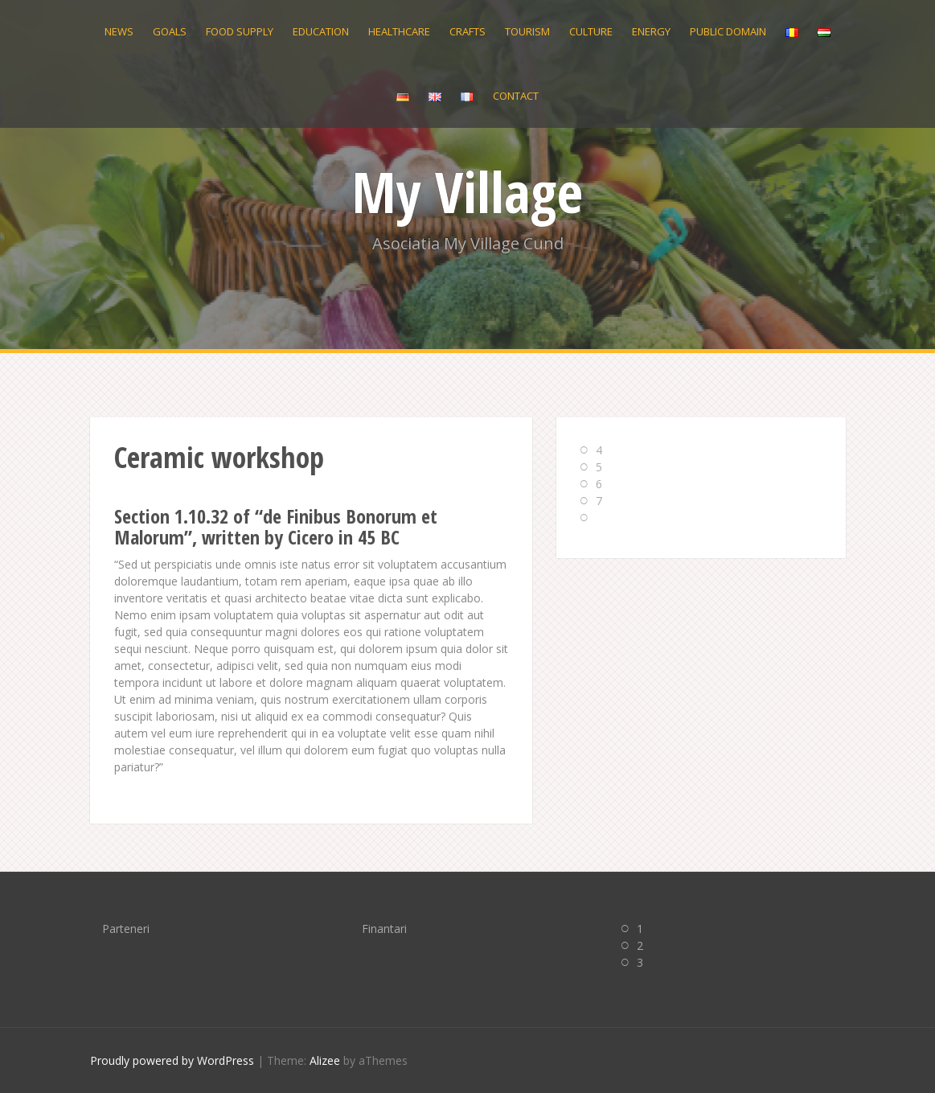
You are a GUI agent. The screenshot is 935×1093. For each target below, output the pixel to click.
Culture (591, 31)
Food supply (239, 31)
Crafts (467, 31)
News (119, 31)
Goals (170, 31)
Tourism (527, 31)
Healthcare (399, 31)
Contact (516, 95)
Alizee (325, 1060)
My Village (467, 191)
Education (321, 31)
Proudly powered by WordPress (172, 1060)
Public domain (728, 31)
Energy (651, 31)
